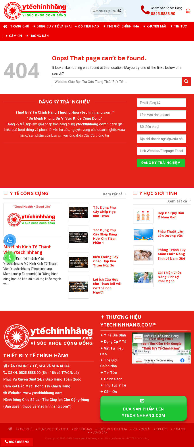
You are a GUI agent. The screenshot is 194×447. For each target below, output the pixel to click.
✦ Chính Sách (111, 379)
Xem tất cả (114, 194)
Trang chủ (16, 26)
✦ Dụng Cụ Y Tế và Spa (52, 26)
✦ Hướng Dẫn (37, 36)
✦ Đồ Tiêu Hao (87, 26)
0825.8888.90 (29, 373)
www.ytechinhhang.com (42, 393)
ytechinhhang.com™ (97, 112)
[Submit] (120, 11)
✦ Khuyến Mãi (154, 26)
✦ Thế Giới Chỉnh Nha (121, 26)
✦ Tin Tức (178, 26)
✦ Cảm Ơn (13, 36)
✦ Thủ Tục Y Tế (113, 385)
